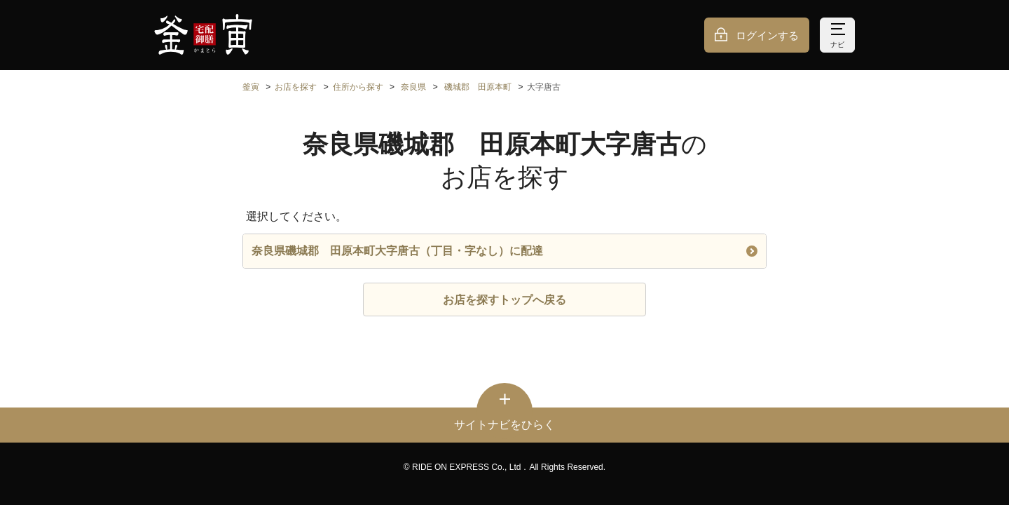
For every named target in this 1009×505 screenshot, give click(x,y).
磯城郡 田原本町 (478, 87)
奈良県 (413, 87)
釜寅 (250, 87)
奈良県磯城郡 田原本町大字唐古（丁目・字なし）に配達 (504, 251)
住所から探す (358, 87)
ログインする (767, 35)
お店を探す (296, 87)
